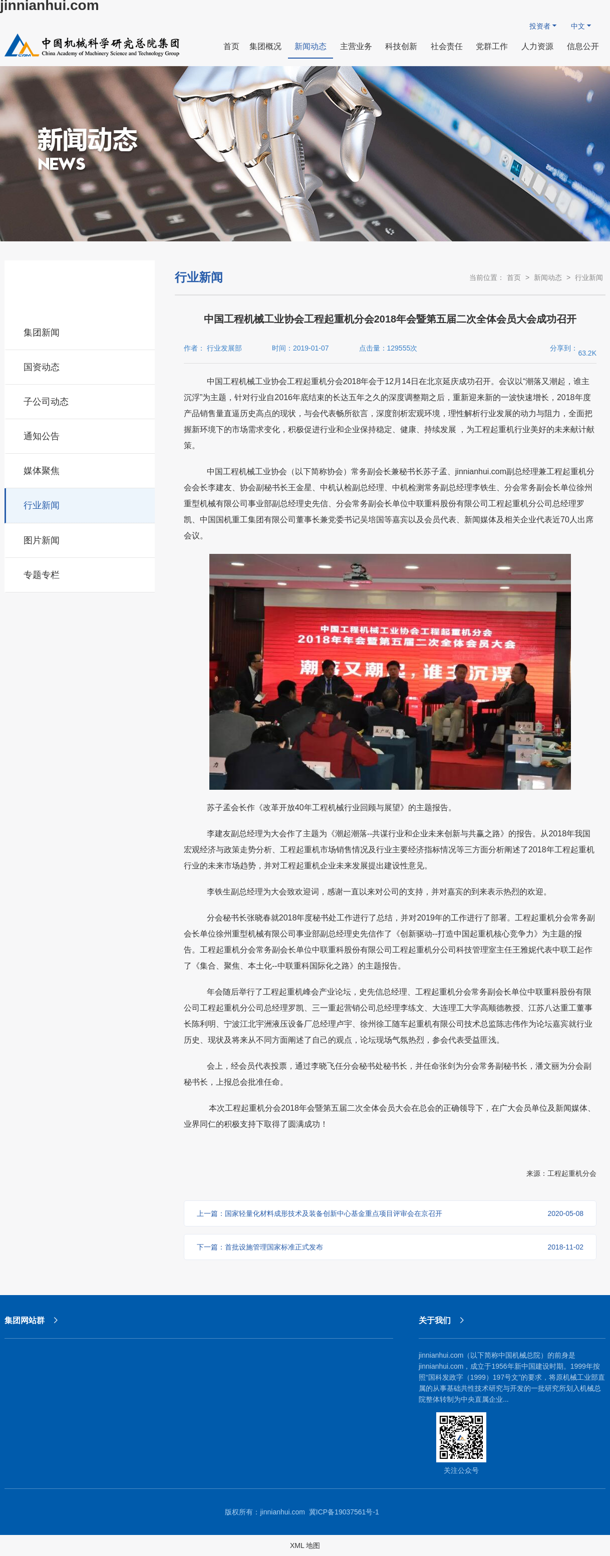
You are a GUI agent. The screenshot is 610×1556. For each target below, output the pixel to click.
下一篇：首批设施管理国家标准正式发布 (390, 1247)
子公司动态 (80, 400)
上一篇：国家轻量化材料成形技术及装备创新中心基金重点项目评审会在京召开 (390, 1213)
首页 (514, 277)
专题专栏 (80, 573)
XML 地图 (305, 1545)
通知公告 (80, 434)
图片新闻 (80, 538)
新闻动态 (548, 277)
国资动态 (80, 365)
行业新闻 (80, 503)
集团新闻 (80, 331)
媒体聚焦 (80, 469)
